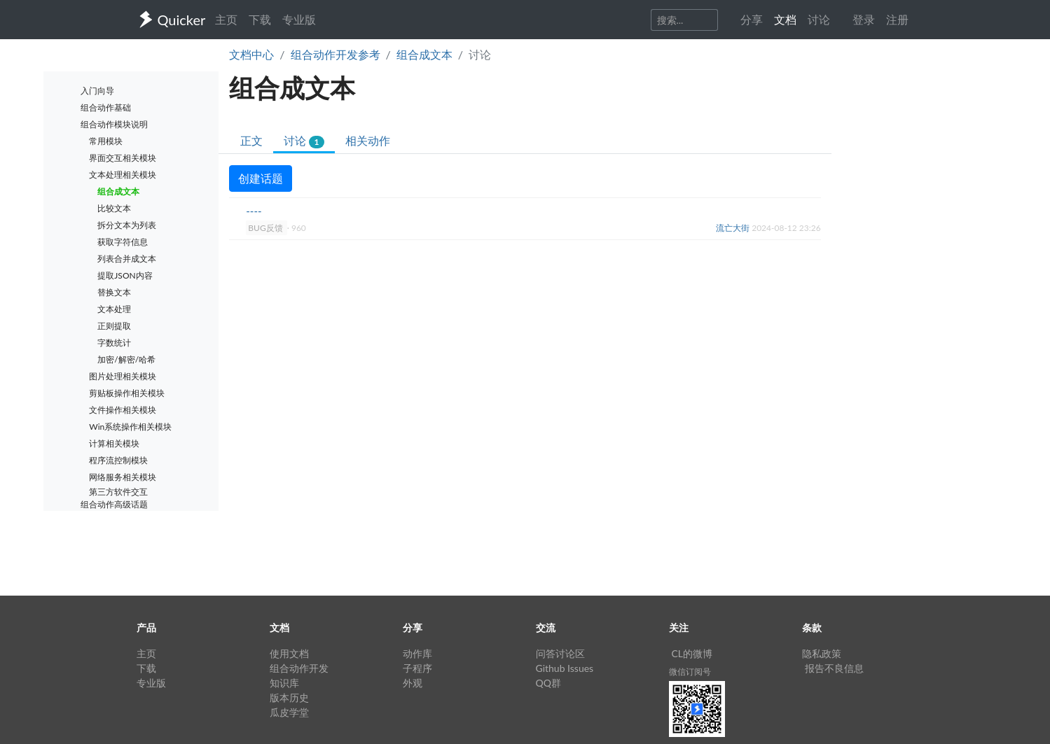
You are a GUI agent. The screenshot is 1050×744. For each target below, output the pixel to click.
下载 (260, 19)
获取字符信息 (122, 242)
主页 (226, 19)
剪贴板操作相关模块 (127, 393)
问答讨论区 (560, 653)
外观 (412, 683)
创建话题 (260, 178)
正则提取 (114, 326)
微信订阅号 (690, 671)
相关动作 (367, 140)
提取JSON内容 (124, 275)
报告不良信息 (834, 668)
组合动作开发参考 (335, 54)
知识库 (284, 683)
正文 (251, 140)
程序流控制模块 (118, 460)
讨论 (304, 141)
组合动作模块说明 (114, 124)
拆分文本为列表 (126, 225)
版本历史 (289, 697)
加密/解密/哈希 (126, 359)
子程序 (417, 668)
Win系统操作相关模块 (130, 426)
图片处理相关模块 (122, 376)
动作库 (417, 653)
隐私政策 (821, 653)
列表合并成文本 (126, 258)
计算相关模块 (114, 443)
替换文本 (114, 292)
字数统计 (114, 342)
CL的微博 (692, 653)
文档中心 (251, 54)
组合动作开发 (299, 668)
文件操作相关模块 (122, 410)
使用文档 (289, 653)
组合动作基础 (106, 107)
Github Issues (565, 668)
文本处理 (114, 309)
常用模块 (106, 141)
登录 (863, 19)
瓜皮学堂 (289, 712)
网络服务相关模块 (122, 477)
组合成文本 (424, 54)
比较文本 (114, 208)
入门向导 (97, 90)
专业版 (299, 19)
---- (253, 210)
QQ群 (548, 683)
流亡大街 (734, 228)
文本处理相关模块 (122, 174)
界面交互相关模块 (122, 158)
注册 (897, 19)
